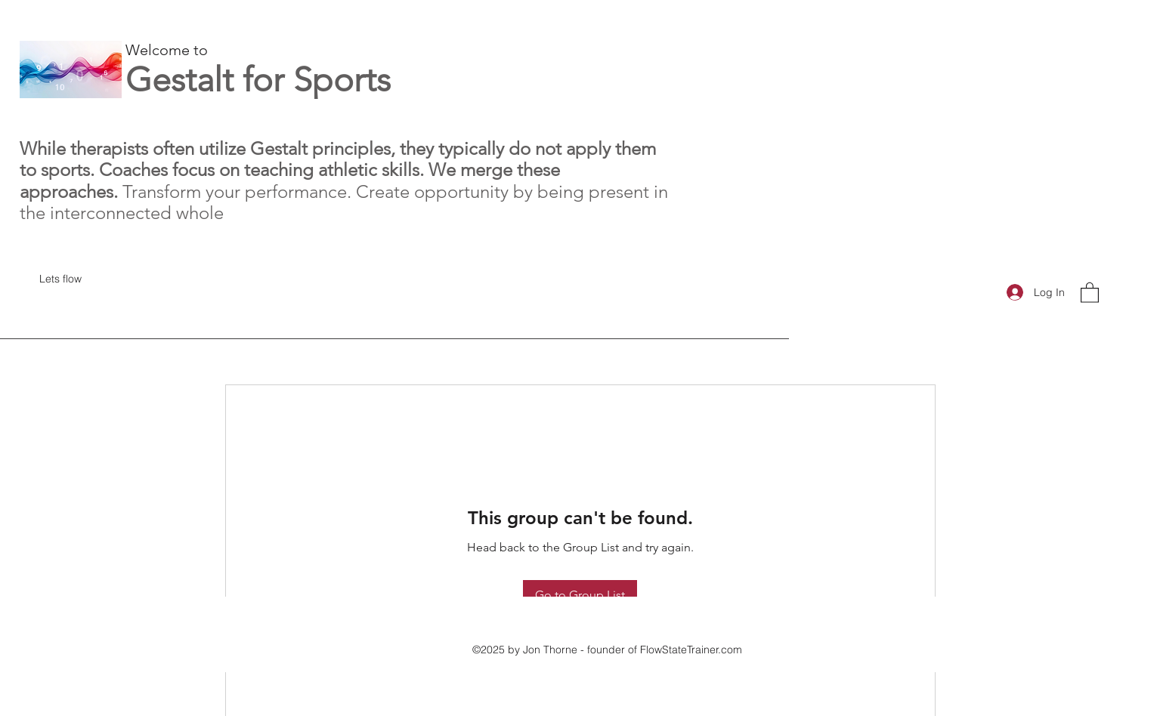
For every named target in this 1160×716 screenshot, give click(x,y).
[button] (1090, 292)
